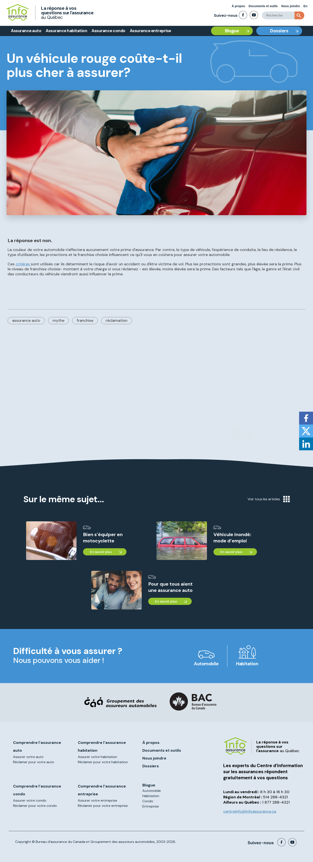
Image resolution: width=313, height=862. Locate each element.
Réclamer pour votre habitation (103, 762)
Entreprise (150, 806)
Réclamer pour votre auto (33, 762)
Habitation (247, 664)
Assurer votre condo (29, 800)
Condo (147, 801)
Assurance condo (108, 30)
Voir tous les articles (269, 499)
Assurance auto (26, 30)
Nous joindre (290, 6)
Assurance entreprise (150, 30)
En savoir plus (101, 552)
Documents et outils (263, 6)
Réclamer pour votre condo (35, 805)
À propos (238, 6)
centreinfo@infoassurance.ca (249, 811)
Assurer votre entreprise (97, 800)
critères (23, 264)
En (305, 6)
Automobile (206, 664)
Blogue (232, 31)
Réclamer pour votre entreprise (103, 805)
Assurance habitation (66, 30)
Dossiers (279, 31)
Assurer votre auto (28, 757)
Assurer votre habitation (97, 757)
